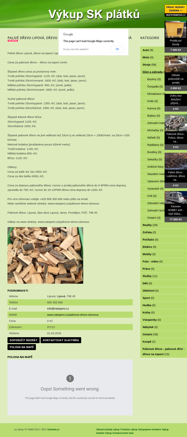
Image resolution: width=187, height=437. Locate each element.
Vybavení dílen (158, 181)
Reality (150, 225)
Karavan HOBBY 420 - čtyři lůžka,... (176, 210)
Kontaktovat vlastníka (61, 340)
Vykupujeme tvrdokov (149, 429)
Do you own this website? (76, 49)
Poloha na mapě (22, 347)
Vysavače (155, 188)
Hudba (149, 305)
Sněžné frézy (157, 166)
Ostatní (154, 217)
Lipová (61, 296)
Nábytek (150, 327)
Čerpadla (155, 86)
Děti (147, 283)
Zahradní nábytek (160, 203)
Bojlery (153, 115)
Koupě (149, 341)
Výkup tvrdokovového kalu (119, 433)
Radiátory (155, 144)
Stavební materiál (160, 174)
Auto (148, 50)
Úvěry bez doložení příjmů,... (176, 99)
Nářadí (153, 137)
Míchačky (155, 130)
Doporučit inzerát (23, 340)
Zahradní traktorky (160, 122)
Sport (148, 297)
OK (117, 49)
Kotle (152, 101)
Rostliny (154, 152)
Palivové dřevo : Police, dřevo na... (175, 138)
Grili (152, 195)
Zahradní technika (160, 210)
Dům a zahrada (155, 71)
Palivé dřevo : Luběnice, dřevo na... (175, 176)
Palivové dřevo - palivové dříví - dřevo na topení (164, 351)
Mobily (149, 254)
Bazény (154, 79)
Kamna (153, 108)
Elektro (149, 246)
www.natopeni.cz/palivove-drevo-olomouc (73, 314)
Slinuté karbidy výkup (107, 429)
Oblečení (151, 290)
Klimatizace (156, 93)
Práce (148, 268)
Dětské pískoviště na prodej (175, 79)
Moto (148, 57)
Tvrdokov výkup (128, 429)
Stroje (149, 64)
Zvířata (149, 232)
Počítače (150, 239)
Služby (150, 276)
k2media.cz (53, 429)
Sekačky (154, 159)
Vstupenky (152, 319)
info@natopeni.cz (58, 308)
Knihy (149, 312)
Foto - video (153, 261)
